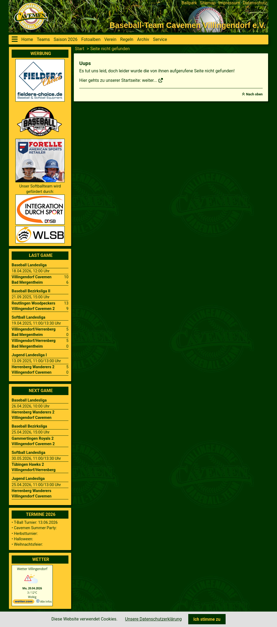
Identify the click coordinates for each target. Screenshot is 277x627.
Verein (110, 39)
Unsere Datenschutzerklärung (153, 619)
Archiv (143, 39)
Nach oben (254, 94)
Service (160, 39)
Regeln (126, 39)
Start (79, 48)
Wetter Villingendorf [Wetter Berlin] (32, 569)
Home (27, 39)
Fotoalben (91, 39)
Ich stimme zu (206, 619)
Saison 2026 (65, 39)
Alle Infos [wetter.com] (44, 601)
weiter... (152, 80)
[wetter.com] (23, 603)
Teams (43, 39)
